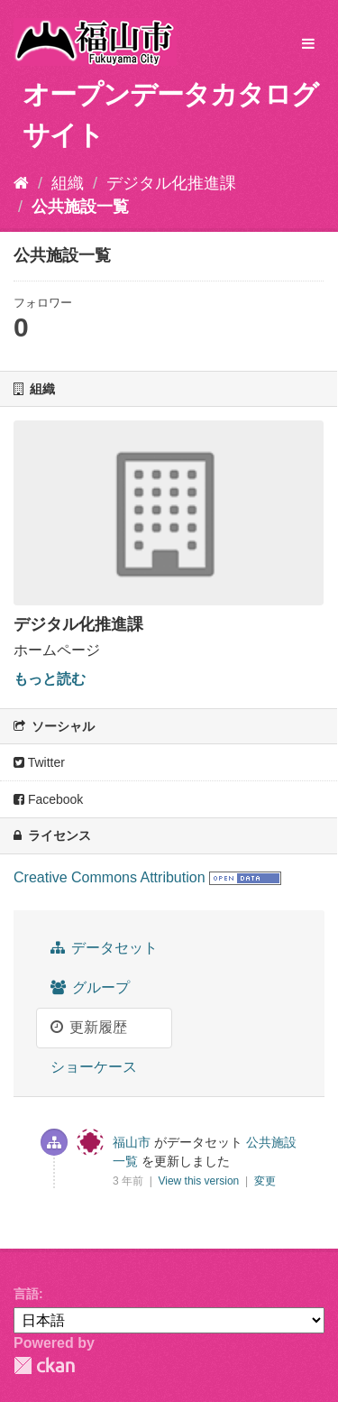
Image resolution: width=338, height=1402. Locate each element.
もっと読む (50, 679)
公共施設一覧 (80, 207)
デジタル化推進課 (171, 183)
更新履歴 (88, 1027)
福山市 (132, 1142)
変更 (265, 1181)
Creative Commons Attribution (110, 877)
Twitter (39, 762)
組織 (67, 183)
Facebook (48, 799)
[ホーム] (21, 183)
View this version (200, 1181)
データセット (104, 947)
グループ (90, 987)
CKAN (44, 1365)
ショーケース (93, 1067)
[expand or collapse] (308, 44)
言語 (26, 1294)
